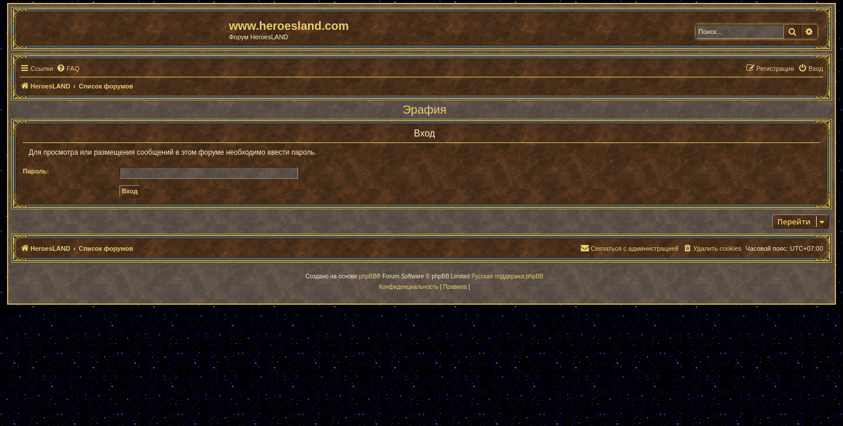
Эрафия (424, 109)
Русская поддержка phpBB (507, 276)
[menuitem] (68, 69)
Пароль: (36, 171)
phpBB (367, 276)
